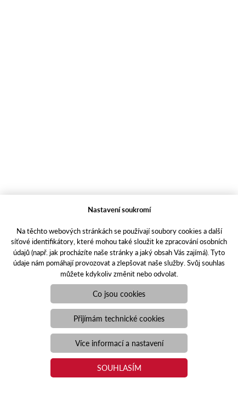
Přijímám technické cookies (119, 318)
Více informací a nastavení (119, 342)
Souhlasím (119, 367)
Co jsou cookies (119, 293)
